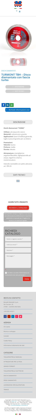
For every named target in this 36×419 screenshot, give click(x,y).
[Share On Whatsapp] (12, 105)
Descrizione (19, 87)
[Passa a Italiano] (16, 414)
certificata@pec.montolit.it (19, 405)
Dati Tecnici (19, 91)
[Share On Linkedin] (8, 105)
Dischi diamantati (8, 71)
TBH (18, 181)
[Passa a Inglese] (20, 414)
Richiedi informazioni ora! (19, 110)
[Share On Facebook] (3, 105)
